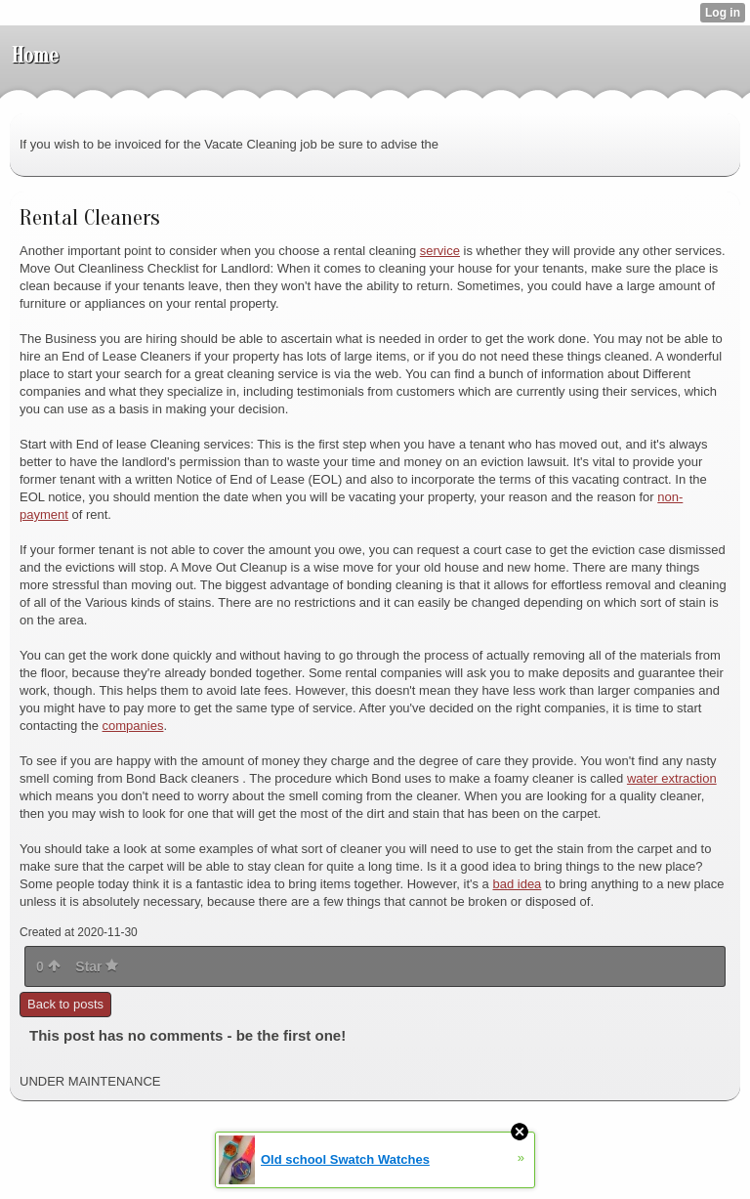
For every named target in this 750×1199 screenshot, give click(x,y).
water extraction (672, 778)
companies (133, 725)
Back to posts (65, 1004)
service (440, 250)
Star (96, 966)
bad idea (516, 884)
